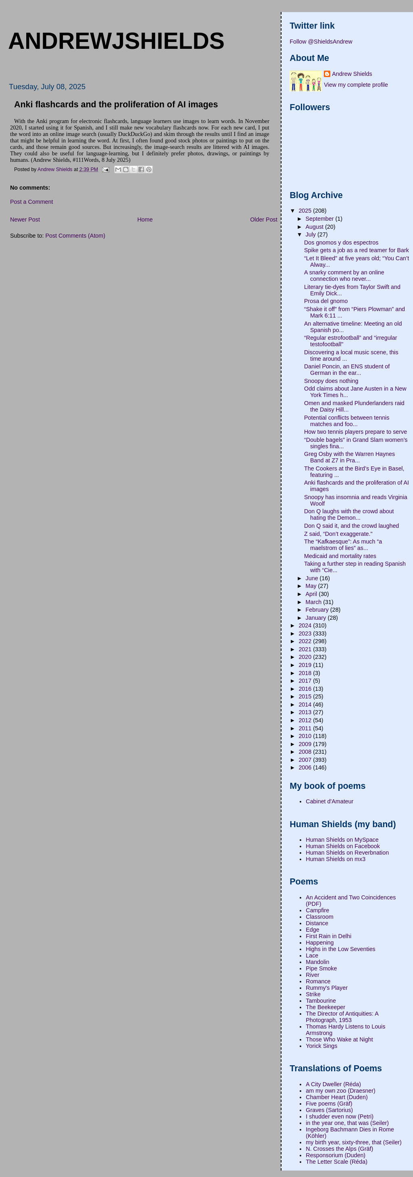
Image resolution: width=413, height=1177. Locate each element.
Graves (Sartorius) (329, 1110)
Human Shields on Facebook (343, 846)
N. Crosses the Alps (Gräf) (339, 1149)
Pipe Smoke (321, 968)
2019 (305, 665)
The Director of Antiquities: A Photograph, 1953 (342, 1016)
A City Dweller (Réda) (333, 1084)
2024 (305, 625)
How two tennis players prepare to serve (355, 432)
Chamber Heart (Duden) (336, 1097)
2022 (305, 641)
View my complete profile (356, 85)
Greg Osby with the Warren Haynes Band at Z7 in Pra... (349, 457)
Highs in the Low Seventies (340, 949)
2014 (305, 704)
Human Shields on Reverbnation (347, 852)
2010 (305, 736)
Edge (312, 929)
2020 (305, 657)
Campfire (317, 910)
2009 (305, 744)
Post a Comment (31, 202)
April (312, 594)
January (317, 618)
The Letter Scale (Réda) (336, 1161)
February (318, 609)
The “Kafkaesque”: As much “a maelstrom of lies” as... (343, 544)
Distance (317, 923)
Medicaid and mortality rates (340, 556)
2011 (305, 728)
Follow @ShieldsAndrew (321, 41)
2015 (305, 696)
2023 (305, 633)
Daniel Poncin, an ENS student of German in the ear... (347, 369)
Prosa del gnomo (326, 301)
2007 (305, 760)
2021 (305, 649)
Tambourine (321, 1000)
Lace (312, 955)
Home (144, 219)
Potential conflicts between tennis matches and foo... (346, 420)
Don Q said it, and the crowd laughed (351, 526)
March (314, 602)
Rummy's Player (327, 988)
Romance (318, 981)
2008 (305, 751)
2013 (305, 712)
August (315, 227)
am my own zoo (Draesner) (340, 1090)
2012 (305, 720)
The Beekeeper (325, 1007)
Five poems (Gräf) (329, 1103)
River (312, 975)
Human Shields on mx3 (335, 859)
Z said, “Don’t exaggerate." (338, 534)
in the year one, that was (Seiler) (347, 1123)
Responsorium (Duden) (335, 1155)
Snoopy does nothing (331, 381)
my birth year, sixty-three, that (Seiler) (354, 1142)
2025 (305, 210)
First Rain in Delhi (328, 936)
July (311, 234)
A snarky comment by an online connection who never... (344, 275)
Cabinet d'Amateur (329, 801)
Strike (313, 994)
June (313, 578)
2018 (305, 673)
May (312, 586)
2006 (305, 767)
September (321, 218)
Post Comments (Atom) (75, 235)
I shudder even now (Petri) (339, 1116)
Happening (320, 942)
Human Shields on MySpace (342, 839)
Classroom (319, 917)
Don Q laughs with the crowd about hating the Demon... (349, 514)
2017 (305, 680)
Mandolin (317, 962)
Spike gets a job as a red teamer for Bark (356, 250)
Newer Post (25, 219)
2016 (305, 689)
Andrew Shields (352, 74)
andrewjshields (116, 41)
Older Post (263, 219)
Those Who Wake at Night (339, 1039)
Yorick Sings (321, 1046)
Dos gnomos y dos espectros (341, 242)
